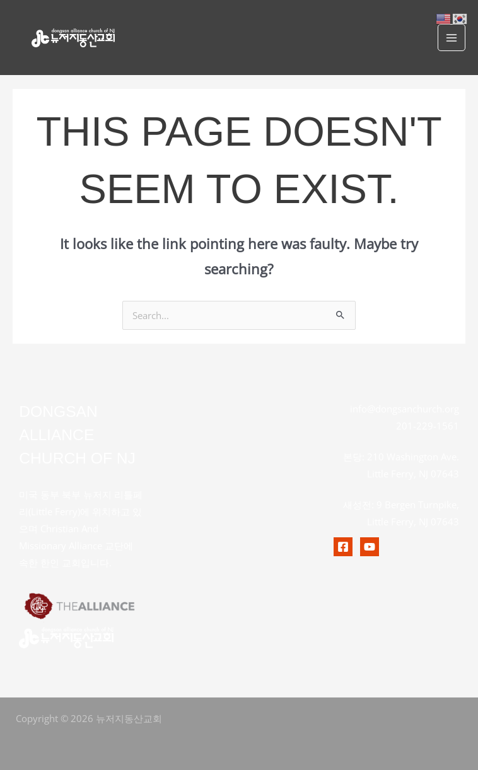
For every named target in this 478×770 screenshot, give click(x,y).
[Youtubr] (369, 546)
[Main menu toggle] (451, 38)
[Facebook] (343, 546)
